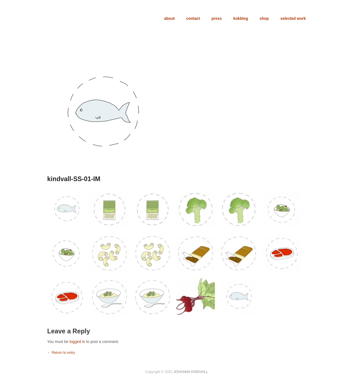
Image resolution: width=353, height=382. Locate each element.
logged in (77, 341)
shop (264, 18)
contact (193, 18)
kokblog (240, 18)
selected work (293, 18)
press (216, 18)
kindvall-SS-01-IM (73, 178)
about (169, 18)
